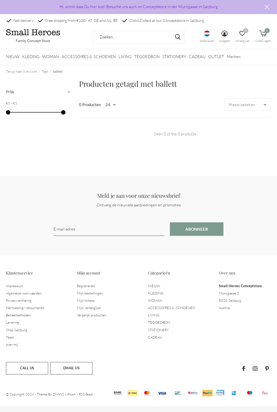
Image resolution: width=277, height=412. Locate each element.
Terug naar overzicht (21, 77)
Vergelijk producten (91, 320)
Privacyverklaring (19, 306)
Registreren (86, 291)
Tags (45, 77)
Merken (233, 62)
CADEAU (197, 62)
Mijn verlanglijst (89, 313)
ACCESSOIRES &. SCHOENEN (89, 62)
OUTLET (216, 62)
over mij (12, 350)
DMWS (58, 399)
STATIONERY (174, 62)
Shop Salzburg (16, 335)
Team (10, 342)
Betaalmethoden (18, 320)
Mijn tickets (86, 306)
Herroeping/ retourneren (25, 313)
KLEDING (30, 62)
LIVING (124, 62)
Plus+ (71, 399)
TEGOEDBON (147, 62)
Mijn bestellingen (90, 298)
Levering (12, 328)
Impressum (14, 291)
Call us (27, 373)
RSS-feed (86, 399)
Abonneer (196, 234)
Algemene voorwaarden (24, 298)
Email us (71, 373)
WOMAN (50, 62)
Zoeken (176, 42)
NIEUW (12, 62)
